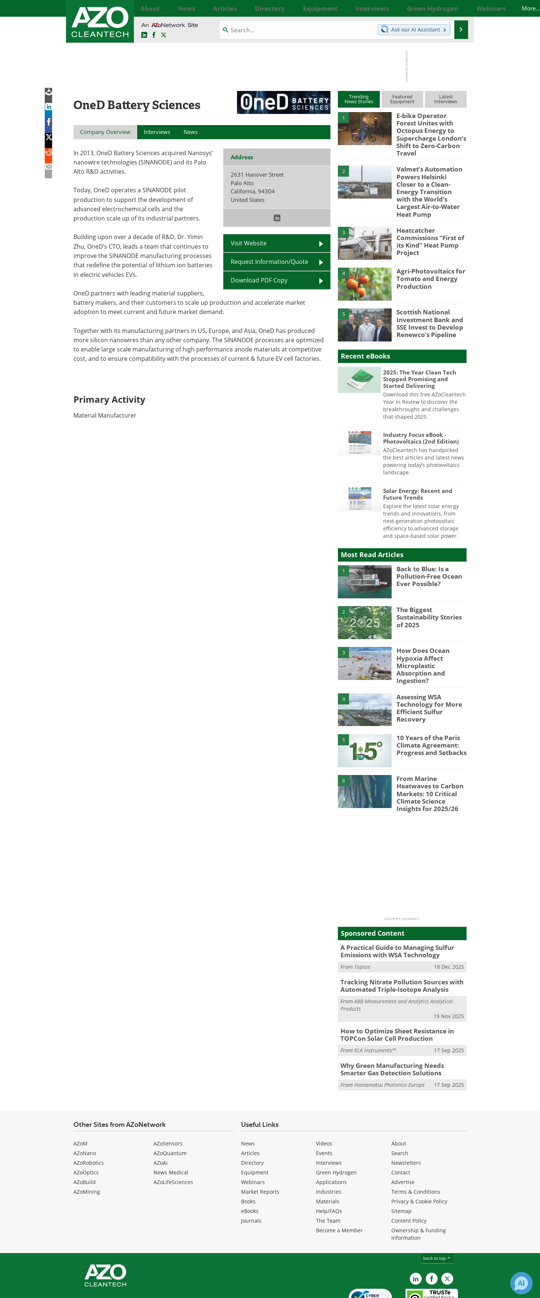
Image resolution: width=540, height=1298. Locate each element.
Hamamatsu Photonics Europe (389, 1043)
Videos (324, 1102)
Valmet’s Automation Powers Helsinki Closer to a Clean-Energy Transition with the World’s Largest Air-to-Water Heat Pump (428, 174)
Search (399, 1112)
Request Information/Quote (269, 262)
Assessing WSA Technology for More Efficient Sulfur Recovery (431, 674)
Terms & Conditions (415, 1150)
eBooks (250, 1170)
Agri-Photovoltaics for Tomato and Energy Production (426, 253)
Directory (252, 1121)
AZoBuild (84, 1141)
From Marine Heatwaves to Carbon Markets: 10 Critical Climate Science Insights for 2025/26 (430, 759)
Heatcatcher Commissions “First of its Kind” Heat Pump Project (431, 212)
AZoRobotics (88, 1121)
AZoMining (86, 1150)
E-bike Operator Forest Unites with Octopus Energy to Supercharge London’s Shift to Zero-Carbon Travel (428, 129)
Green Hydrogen (336, 1131)
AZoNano (84, 1112)
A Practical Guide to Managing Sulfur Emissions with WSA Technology (391, 916)
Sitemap (401, 1170)
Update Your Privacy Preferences (130, 1288)
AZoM (80, 1102)
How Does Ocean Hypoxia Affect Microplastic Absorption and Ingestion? (430, 636)
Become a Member (339, 1189)
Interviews (329, 1121)
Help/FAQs (329, 1170)
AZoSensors (168, 1102)
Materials (327, 1160)
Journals (251, 1179)
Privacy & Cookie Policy (419, 1160)
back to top (437, 1217)
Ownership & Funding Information (418, 1193)
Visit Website (249, 243)
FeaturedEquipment (402, 99)
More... (458, 8)
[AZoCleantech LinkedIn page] (144, 35)
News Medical (171, 1131)
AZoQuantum (170, 1112)
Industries (328, 1150)
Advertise (403, 1141)
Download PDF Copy (259, 280)
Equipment (255, 1131)
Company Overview (105, 131)
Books (248, 1160)
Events (324, 1112)
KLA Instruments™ (375, 1011)
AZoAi (161, 1121)
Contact (400, 1131)
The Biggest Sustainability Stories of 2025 (430, 592)
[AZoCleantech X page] (447, 1238)
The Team (328, 1179)
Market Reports (260, 1150)
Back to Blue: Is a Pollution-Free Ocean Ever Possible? (425, 551)
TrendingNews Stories (359, 99)
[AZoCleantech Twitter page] (164, 35)
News (248, 1102)
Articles (250, 1112)
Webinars (253, 1141)
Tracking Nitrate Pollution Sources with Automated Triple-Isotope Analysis (395, 949)
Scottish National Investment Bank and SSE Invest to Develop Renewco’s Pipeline (426, 298)
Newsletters (406, 1121)
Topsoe (362, 930)
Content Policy (409, 1179)
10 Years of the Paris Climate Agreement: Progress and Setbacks (427, 714)
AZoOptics (86, 1131)
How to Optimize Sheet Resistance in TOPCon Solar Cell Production (392, 997)
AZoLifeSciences (173, 1141)
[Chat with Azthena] (521, 1283)
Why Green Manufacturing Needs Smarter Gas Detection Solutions (399, 1029)
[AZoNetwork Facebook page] (154, 35)
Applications (331, 1141)
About (398, 1102)
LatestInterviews (445, 99)
